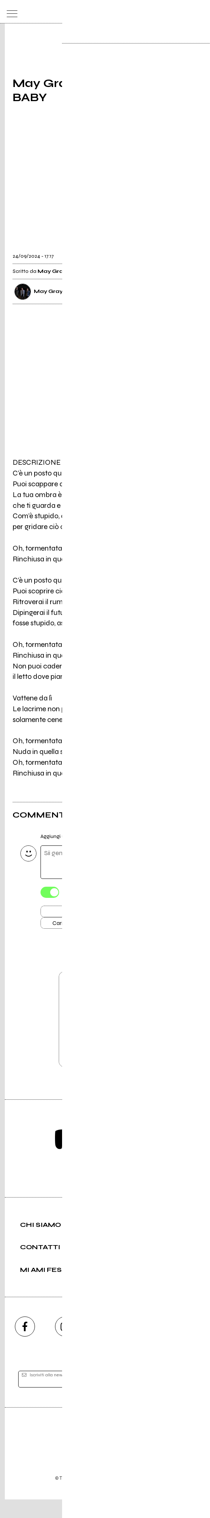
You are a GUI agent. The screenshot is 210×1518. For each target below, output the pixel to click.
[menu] (10, 11)
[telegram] (185, 1345)
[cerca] (185, 11)
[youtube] (105, 1345)
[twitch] (145, 1345)
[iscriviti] (177, 1398)
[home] (88, 11)
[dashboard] (200, 11)
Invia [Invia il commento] (77, 913)
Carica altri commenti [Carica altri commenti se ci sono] (85, 927)
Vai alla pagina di (105, 1034)
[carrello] (171, 11)
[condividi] (190, 251)
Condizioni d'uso (88, 1487)
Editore (105, 1452)
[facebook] (25, 1345)
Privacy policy (125, 1487)
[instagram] (65, 1345)
